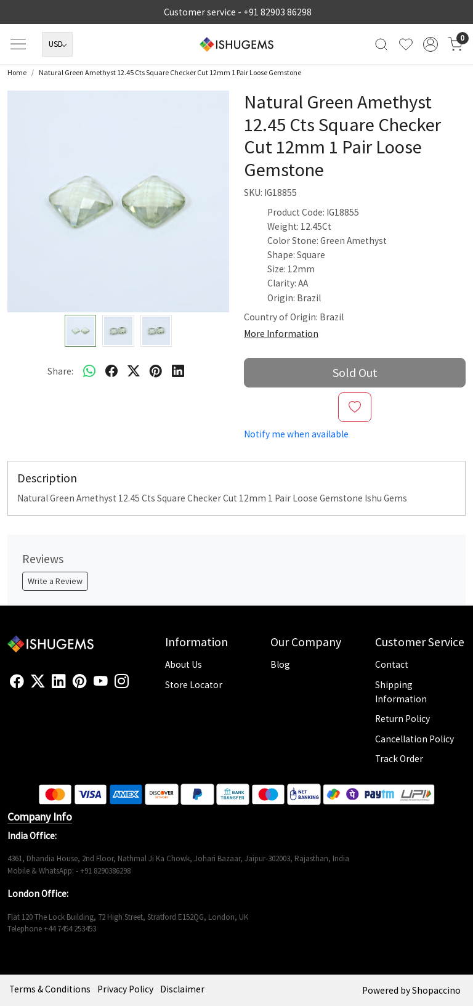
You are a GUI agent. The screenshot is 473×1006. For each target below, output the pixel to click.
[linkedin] (178, 371)
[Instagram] (121, 681)
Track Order (399, 759)
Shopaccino (436, 990)
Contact (391, 664)
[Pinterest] (79, 681)
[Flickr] (135, 686)
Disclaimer (182, 989)
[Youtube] (100, 681)
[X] (37, 681)
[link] (381, 44)
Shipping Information (401, 692)
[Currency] (57, 44)
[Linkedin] (58, 681)
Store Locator (193, 685)
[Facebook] (16, 681)
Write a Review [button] (55, 580)
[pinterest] (156, 371)
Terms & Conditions (50, 989)
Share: (60, 371)
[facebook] (111, 371)
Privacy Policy (125, 989)
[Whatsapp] (89, 371)
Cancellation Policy (414, 739)
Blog (280, 664)
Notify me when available (296, 434)
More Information (281, 333)
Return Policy (402, 718)
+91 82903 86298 (277, 12)
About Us (183, 664)
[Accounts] (430, 44)
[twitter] (134, 371)
